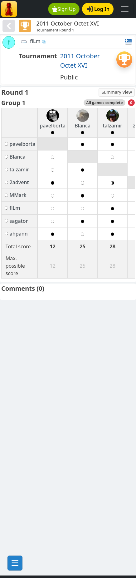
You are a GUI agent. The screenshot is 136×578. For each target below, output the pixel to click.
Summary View (116, 92)
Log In (98, 9)
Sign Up (64, 9)
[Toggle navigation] (125, 9)
